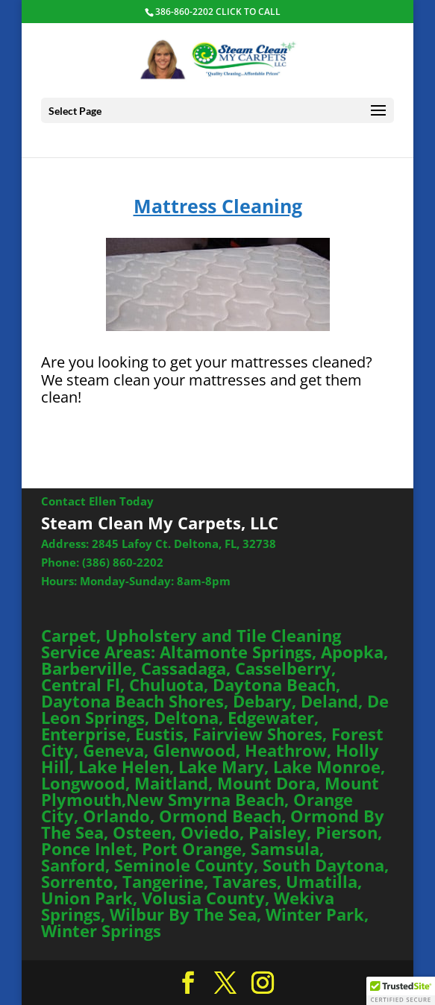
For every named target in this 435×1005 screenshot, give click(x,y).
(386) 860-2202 (122, 562)
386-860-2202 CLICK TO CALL (218, 11)
